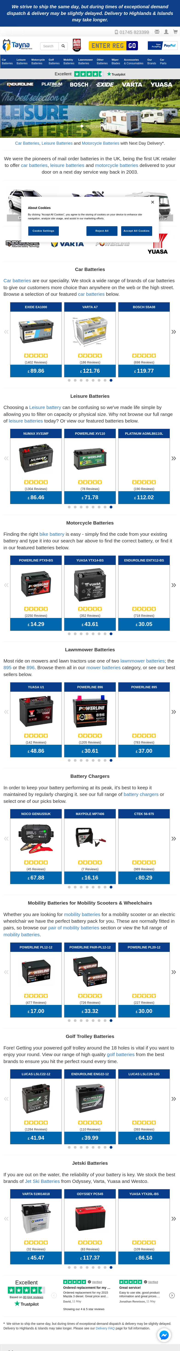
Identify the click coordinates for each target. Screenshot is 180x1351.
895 (7, 649)
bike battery (51, 522)
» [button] (173, 329)
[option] (90, 108)
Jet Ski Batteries (42, 1139)
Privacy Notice (63, 1308)
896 (30, 649)
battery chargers (141, 770)
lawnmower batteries (142, 643)
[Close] (153, 202)
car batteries (34, 165)
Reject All (102, 230)
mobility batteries (82, 884)
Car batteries (17, 280)
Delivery (103, 1305)
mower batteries (103, 649)
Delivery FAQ (105, 1280)
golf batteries (120, 1018)
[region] (90, 220)
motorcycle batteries (116, 165)
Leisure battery (45, 401)
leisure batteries (67, 165)
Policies (60, 1312)
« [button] (6, 329)
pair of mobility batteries (73, 897)
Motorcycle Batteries (100, 143)
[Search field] (49, 46)
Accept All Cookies (137, 230)
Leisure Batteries (57, 143)
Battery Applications (110, 1308)
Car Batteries (27, 143)
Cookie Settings (66, 1305)
